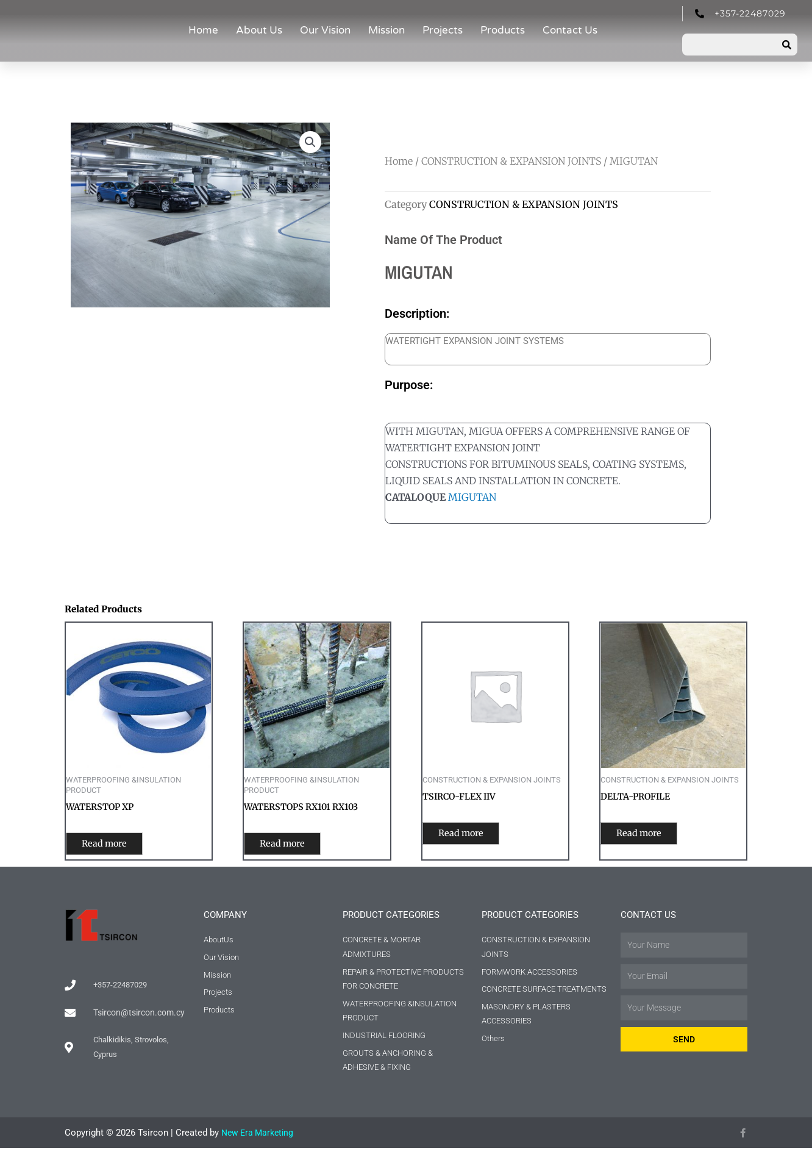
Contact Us (570, 30)
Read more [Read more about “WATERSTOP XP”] (115, 845)
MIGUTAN (472, 497)
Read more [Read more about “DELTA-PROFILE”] (649, 835)
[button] (310, 143)
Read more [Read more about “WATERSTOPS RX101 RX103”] (293, 845)
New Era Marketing (260, 1141)
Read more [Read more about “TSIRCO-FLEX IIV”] (471, 835)
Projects (442, 30)
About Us (259, 30)
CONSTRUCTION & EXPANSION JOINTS (511, 161)
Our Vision (325, 30)
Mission (386, 30)
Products (502, 30)
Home (203, 30)
